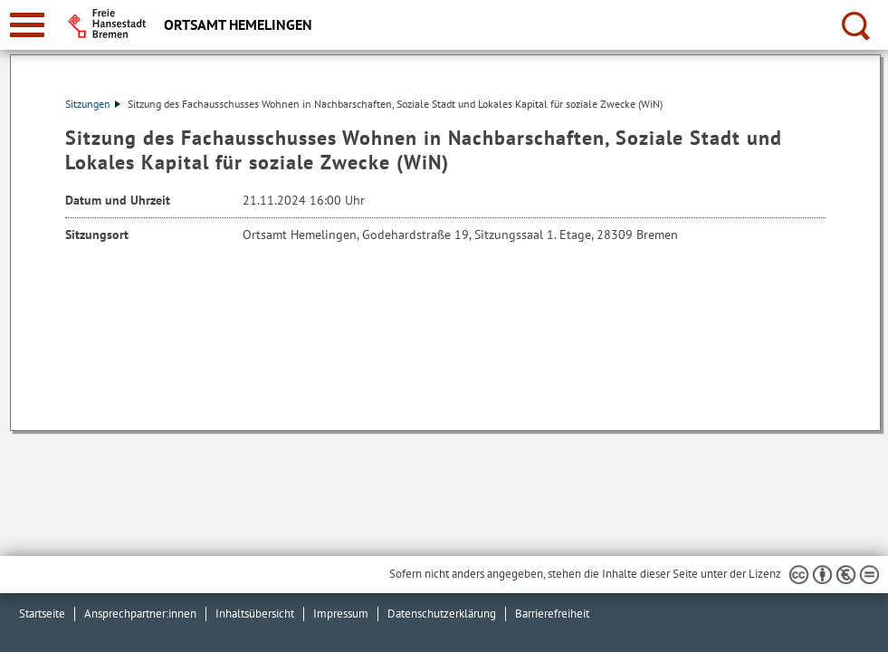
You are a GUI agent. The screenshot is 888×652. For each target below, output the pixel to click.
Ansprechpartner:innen (140, 613)
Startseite (42, 613)
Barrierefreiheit (552, 613)
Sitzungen (92, 103)
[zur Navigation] (27, 25)
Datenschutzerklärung (441, 613)
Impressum (340, 613)
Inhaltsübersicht (254, 613)
